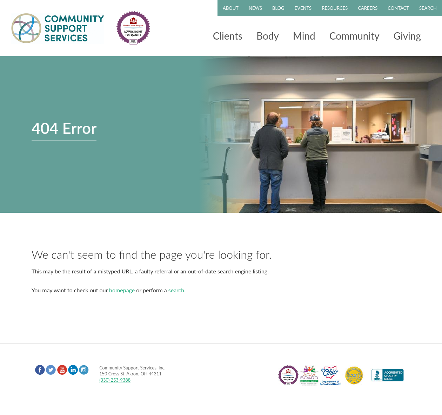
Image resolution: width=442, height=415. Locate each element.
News (255, 8)
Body (267, 36)
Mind (304, 36)
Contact (398, 8)
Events (303, 8)
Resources (335, 8)
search (176, 290)
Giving (407, 36)
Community (354, 36)
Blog (278, 8)
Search (428, 8)
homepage (122, 290)
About (231, 8)
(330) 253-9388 (114, 380)
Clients (227, 36)
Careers (367, 8)
